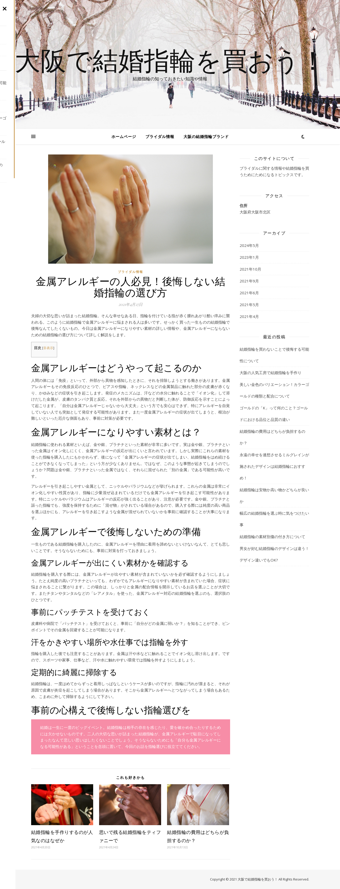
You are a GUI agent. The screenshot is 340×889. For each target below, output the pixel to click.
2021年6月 (249, 292)
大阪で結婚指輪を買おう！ (170, 60)
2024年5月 (249, 245)
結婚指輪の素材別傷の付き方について (272, 536)
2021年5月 (249, 304)
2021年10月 (250, 269)
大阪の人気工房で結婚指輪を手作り (270, 372)
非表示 (48, 348)
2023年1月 (249, 257)
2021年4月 (249, 316)
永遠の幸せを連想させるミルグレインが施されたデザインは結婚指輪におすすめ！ (274, 466)
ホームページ (123, 136)
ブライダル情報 (159, 136)
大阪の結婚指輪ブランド (206, 136)
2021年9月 (249, 280)
